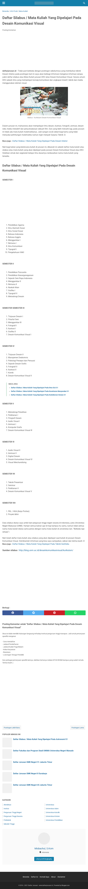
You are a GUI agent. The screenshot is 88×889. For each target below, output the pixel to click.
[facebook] (12, 612)
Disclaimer (61, 877)
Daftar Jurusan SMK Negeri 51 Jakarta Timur (32, 762)
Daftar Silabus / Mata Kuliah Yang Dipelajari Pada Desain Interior (39, 141)
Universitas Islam (52, 809)
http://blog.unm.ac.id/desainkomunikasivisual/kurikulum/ (46, 550)
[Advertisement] (44, 51)
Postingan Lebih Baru (12, 728)
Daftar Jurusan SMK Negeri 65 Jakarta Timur (32, 785)
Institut (6, 809)
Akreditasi (7, 805)
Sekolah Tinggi (9, 824)
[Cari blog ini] (84, 3)
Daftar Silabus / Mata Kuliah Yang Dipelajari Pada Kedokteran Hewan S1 (38, 395)
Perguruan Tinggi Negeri (13, 812)
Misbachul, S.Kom (44, 848)
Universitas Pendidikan (54, 820)
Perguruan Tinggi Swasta (13, 816)
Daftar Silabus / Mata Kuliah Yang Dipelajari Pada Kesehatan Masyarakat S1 (40, 391)
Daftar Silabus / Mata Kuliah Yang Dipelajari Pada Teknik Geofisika (40, 544)
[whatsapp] (75, 612)
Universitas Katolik (53, 812)
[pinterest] (54, 612)
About (53, 877)
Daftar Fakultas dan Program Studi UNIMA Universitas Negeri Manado (43, 751)
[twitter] (33, 612)
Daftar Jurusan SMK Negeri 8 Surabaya (30, 773)
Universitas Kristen (53, 816)
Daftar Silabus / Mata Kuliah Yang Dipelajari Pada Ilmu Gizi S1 (34, 388)
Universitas (50, 805)
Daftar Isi (34, 877)
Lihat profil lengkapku (44, 859)
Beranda (26, 877)
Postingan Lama (78, 728)
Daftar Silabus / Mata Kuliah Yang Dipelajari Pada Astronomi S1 (40, 739)
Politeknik (7, 820)
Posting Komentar (9, 30)
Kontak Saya (44, 877)
